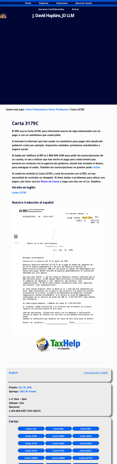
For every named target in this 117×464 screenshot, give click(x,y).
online (96, 167)
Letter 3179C (19, 192)
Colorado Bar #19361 (96, 372)
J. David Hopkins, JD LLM (53, 15)
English (13, 372)
